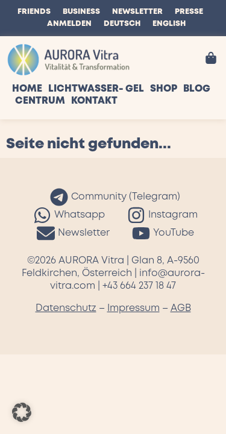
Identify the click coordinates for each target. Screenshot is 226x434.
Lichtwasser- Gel (96, 88)
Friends (34, 11)
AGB (181, 308)
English (169, 23)
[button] (21, 412)
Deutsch (122, 23)
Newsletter (137, 11)
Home (27, 88)
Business (81, 11)
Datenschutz (66, 308)
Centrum (40, 100)
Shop (163, 88)
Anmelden (69, 23)
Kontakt (94, 100)
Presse (189, 11)
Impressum (133, 308)
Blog (196, 88)
